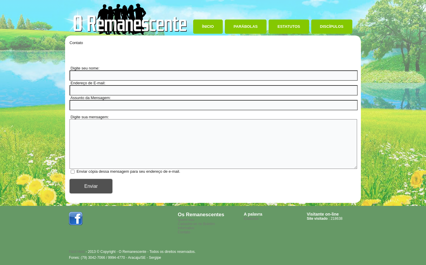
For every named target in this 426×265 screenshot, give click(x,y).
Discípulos (331, 26)
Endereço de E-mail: (87, 83)
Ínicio (208, 26)
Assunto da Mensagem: (90, 98)
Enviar (91, 186)
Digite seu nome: (84, 68)
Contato (184, 232)
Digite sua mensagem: (89, 117)
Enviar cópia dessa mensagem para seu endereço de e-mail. (128, 171)
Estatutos (288, 26)
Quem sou (186, 220)
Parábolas (246, 26)
